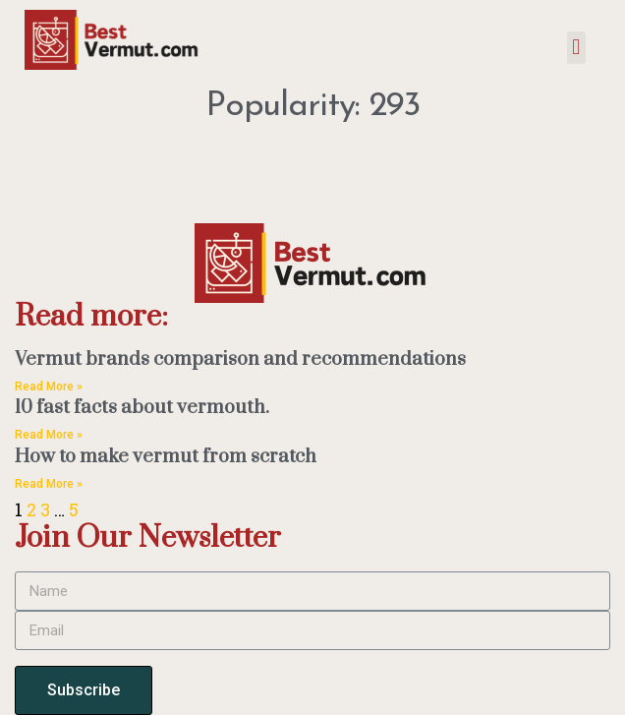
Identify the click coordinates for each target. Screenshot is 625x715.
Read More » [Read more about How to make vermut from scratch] (49, 484)
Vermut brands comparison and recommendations (240, 359)
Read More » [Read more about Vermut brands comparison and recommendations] (49, 386)
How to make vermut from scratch (165, 457)
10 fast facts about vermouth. (142, 407)
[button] (576, 47)
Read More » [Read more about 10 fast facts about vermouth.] (49, 435)
